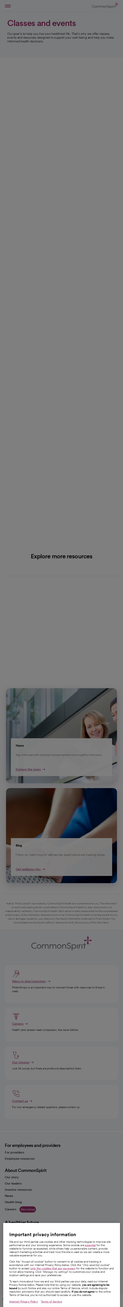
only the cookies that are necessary (53, 1277)
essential (90, 1254)
